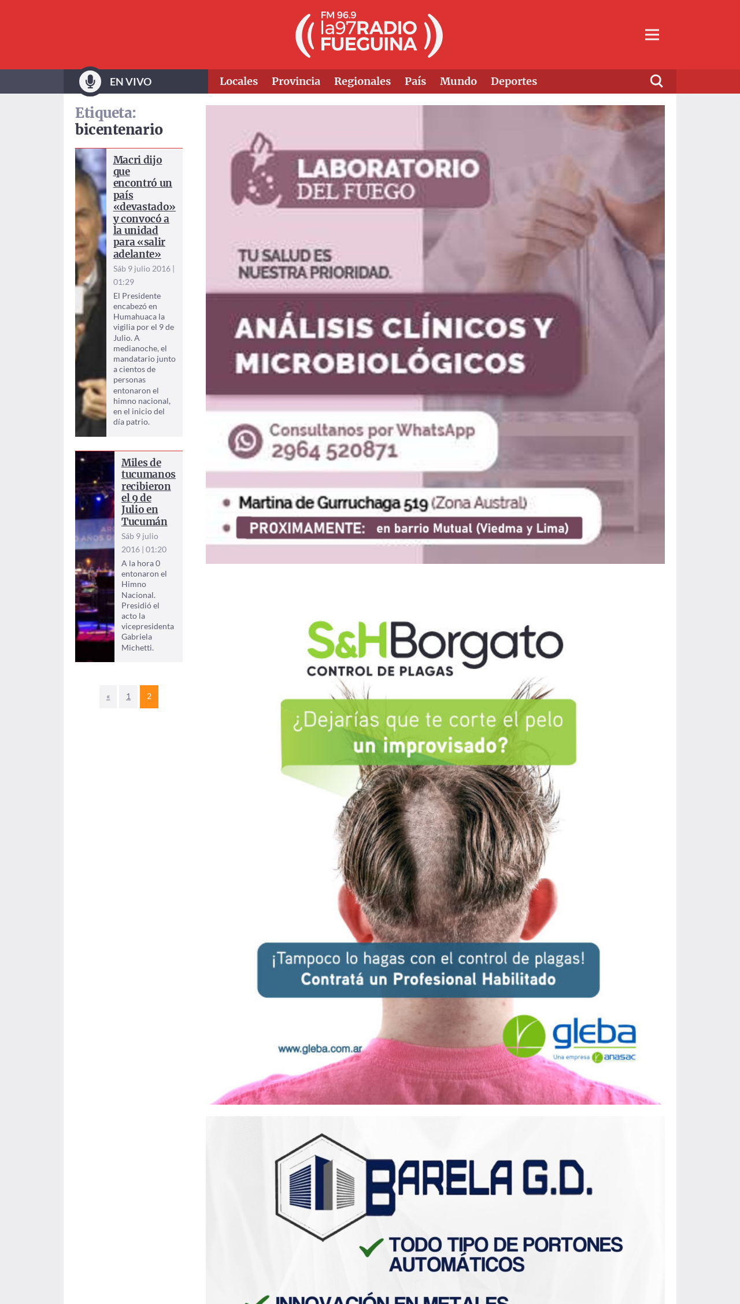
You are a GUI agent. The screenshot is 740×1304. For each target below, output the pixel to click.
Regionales (362, 81)
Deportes (514, 81)
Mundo (458, 81)
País (415, 81)
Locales (239, 81)
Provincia (296, 81)
